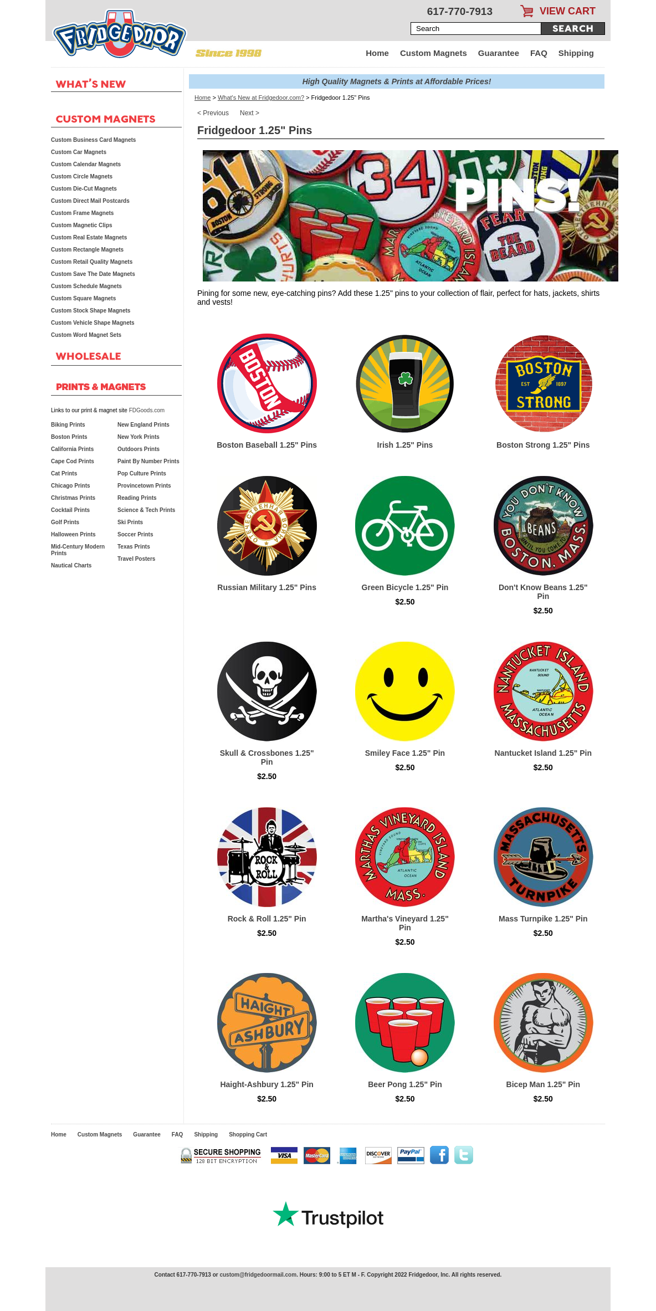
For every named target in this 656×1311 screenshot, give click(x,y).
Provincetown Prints (144, 486)
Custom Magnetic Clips (81, 225)
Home (377, 53)
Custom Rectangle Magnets (87, 250)
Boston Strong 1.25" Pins (543, 445)
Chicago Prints (70, 486)
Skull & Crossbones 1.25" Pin (267, 757)
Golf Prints (65, 522)
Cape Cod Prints (72, 461)
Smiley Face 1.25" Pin (405, 753)
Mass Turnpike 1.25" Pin (543, 918)
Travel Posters (136, 559)
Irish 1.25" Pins (405, 445)
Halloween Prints (73, 534)
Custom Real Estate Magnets (89, 237)
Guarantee (498, 53)
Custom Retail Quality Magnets (91, 262)
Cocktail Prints (70, 510)
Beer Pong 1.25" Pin (405, 1084)
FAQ (538, 53)
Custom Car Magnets (78, 152)
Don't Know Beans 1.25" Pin (543, 592)
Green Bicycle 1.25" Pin (405, 587)
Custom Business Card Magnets (93, 140)
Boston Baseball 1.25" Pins (267, 445)
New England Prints (143, 425)
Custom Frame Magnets (82, 213)
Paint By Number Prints (148, 461)
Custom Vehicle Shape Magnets (93, 323)
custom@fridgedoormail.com (257, 1275)
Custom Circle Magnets (81, 176)
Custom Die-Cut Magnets (84, 189)
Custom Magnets (433, 53)
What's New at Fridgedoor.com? (261, 97)
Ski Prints (130, 522)
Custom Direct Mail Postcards (90, 201)
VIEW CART (568, 11)
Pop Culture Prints (141, 473)
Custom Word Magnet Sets (86, 335)
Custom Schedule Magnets (86, 286)
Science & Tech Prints (146, 510)
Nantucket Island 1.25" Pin (543, 753)
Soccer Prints (135, 534)
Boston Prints (69, 437)
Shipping (576, 53)
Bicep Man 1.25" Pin (543, 1084)
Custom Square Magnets (83, 298)
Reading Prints (137, 498)
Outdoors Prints (138, 449)
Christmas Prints (73, 498)
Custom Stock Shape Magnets (90, 311)
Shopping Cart (248, 1134)
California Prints (72, 449)
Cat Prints (64, 473)
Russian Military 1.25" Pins (266, 587)
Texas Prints (133, 547)
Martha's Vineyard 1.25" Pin (405, 923)
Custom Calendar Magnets (86, 164)
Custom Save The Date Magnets (93, 274)
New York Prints (138, 437)
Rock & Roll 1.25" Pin (267, 918)
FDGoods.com (147, 410)
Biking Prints (68, 425)
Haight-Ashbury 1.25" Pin (266, 1084)
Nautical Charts (71, 565)
